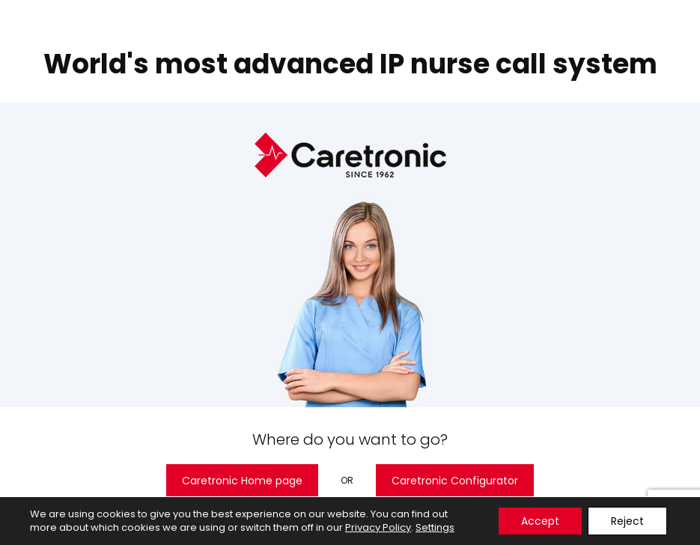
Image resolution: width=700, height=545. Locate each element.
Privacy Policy (378, 527)
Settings (435, 528)
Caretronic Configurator (455, 480)
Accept (540, 521)
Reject (627, 521)
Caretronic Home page (242, 480)
